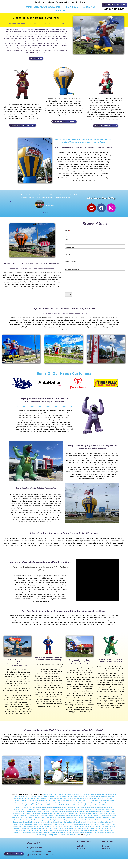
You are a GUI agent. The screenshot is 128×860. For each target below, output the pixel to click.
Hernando (52, 811)
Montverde (91, 819)
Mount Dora (105, 819)
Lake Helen (111, 815)
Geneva (34, 809)
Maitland (30, 819)
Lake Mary (15, 817)
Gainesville (27, 809)
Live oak (89, 817)
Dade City (104, 802)
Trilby (96, 832)
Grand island (80, 809)
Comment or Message (72, 271)
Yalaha (63, 836)
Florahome (81, 807)
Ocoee (87, 822)
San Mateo (85, 828)
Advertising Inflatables (48, 7)
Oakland (69, 822)
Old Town (105, 822)
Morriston (98, 819)
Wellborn (47, 834)
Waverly (23, 834)
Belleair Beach (64, 798)
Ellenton (33, 807)
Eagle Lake (89, 804)
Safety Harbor (39, 828)
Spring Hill (60, 830)
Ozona (99, 824)
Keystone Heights (18, 815)
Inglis (58, 813)
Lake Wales (43, 817)
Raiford (15, 828)
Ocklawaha (80, 822)
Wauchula (16, 834)
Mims (79, 819)
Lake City (78, 815)
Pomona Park (85, 826)
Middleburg (72, 819)
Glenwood (55, 809)
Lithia (84, 817)
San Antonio (78, 828)
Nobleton (58, 822)
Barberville (41, 798)
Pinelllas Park (57, 826)
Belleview (73, 798)
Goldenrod (62, 809)
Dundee (65, 804)
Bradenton (104, 798)
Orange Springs (53, 824)
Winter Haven (102, 834)
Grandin (87, 809)
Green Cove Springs (97, 809)
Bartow (47, 798)
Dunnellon (77, 804)
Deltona (47, 804)
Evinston (43, 807)
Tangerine (45, 832)
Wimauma (76, 834)
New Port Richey (25, 822)
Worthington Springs (53, 836)
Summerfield (91, 830)
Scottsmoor (17, 830)
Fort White (102, 807)
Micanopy (65, 819)
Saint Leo (66, 828)
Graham (73, 809)
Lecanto (73, 817)
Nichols (52, 822)
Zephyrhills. (86, 836)
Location (68, 256)
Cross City (69, 802)
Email (66, 241)
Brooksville (45, 800)
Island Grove (90, 813)
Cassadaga (70, 800)
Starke (75, 830)
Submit (68, 296)
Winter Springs (42, 836)
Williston (69, 834)
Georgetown (41, 809)
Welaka (41, 834)
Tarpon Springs (53, 832)
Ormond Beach (68, 824)
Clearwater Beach (33, 802)
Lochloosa (96, 817)
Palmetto (29, 826)
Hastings (38, 811)
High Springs (60, 811)
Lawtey (68, 817)
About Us (61, 10)
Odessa (91, 822)
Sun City (105, 830)
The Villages (75, 832)
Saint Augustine (49, 828)
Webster (28, 834)
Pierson (49, 826)
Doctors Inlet (54, 804)
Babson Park (29, 798)
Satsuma (112, 828)
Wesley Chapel (54, 834)
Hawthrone (44, 811)
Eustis (38, 807)
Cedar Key (85, 800)
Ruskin (32, 828)
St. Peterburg (68, 830)
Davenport (110, 802)
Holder (76, 811)
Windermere (84, 834)
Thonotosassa (84, 832)
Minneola (84, 819)
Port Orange (94, 826)
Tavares (61, 832)
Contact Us (89, 7)
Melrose (59, 819)
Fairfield (49, 807)
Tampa (39, 832)
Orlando (60, 824)
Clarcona (16, 802)
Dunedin (71, 804)
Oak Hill (64, 822)
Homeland (102, 811)
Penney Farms (42, 826)
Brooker (39, 800)
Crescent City (61, 802)
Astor (15, 798)
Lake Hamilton (102, 815)
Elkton (28, 807)
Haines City (24, 811)
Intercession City (65, 813)
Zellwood (77, 836)
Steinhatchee (82, 830)
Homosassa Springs (18, 813)
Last (97, 238)
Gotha (68, 809)
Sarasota (105, 828)
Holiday (80, 811)
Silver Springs (42, 830)
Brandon (21, 800)
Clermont (42, 802)
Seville (36, 830)
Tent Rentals (72, 7)
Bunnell (52, 800)
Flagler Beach (63, 807)
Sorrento (50, 830)
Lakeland (50, 817)
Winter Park (110, 834)
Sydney (28, 832)
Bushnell (58, 800)
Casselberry (78, 800)
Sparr (55, 830)
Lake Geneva (93, 815)
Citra (111, 800)
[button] (11, 203)
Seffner (24, 830)
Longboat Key (104, 817)
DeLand (41, 804)
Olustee (15, 824)
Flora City (88, 807)
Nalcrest (16, 822)
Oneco (20, 824)
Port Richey (102, 826)
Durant (83, 804)
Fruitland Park (19, 809)
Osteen (76, 824)
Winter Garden (92, 834)
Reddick (20, 828)
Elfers (23, 807)
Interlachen (74, 813)
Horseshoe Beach (31, 813)
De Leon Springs (28, 804)
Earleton (96, 804)
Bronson (33, 800)
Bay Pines (53, 798)
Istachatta (97, 813)
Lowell (22, 819)
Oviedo (89, 824)
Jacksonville (105, 813)
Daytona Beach (17, 804)
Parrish (35, 826)
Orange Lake (35, 824)
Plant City (65, 826)
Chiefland (100, 800)
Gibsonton (48, 809)
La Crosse (41, 815)
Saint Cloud (58, 828)
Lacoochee (48, 815)
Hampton (31, 811)
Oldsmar (111, 822)
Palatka (108, 824)
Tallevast (33, 832)
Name (67, 232)
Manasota (37, 819)
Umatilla (101, 832)
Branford (27, 800)
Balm (35, 798)
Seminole (30, 830)
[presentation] (78, 291)
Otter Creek (82, 824)
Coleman (48, 802)
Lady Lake (56, 815)
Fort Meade (95, 807)
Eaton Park (111, 804)
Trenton (92, 832)
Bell (58, 798)
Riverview (27, 828)
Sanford (99, 828)
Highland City (69, 811)
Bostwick (87, 798)
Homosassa (110, 811)
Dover (60, 804)
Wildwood (63, 834)
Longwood (112, 817)
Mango (43, 819)
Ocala (74, 822)
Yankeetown (69, 836)
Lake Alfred (63, 815)
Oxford (94, 824)
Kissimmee (34, 815)
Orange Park (43, 824)
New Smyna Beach (36, 822)
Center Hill (92, 800)
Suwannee (22, 832)
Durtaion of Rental (71, 263)
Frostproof (110, 807)
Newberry (46, 822)
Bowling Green (95, 798)
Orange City (26, 824)
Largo (63, 817)
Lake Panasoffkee (33, 817)
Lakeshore (57, 817)
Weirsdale (35, 834)
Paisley (103, 824)
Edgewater (17, 807)
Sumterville (99, 830)
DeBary (36, 804)
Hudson (40, 813)
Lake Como (85, 815)
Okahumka (98, 822)
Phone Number (70, 249)
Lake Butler (71, 815)
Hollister (86, 811)
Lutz (25, 819)
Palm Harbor (22, 826)
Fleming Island (72, 807)
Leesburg (79, 817)
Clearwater (23, 802)
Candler (63, 800)
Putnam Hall (110, 826)
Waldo (112, 832)
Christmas (106, 800)
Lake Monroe (23, 817)
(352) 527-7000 (114, 9)
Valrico (107, 832)
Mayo (54, 819)
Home (29, 7)
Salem (72, 828)
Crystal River (86, 802)
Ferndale (55, 807)
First (66, 238)
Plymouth (72, 826)
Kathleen (112, 813)
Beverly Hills (80, 798)
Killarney (27, 815)
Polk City (78, 826)
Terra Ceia (68, 832)
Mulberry (112, 819)
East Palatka (103, 804)
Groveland (107, 809)
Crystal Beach (77, 802)
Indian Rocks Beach (49, 813)
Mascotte (49, 819)
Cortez (54, 802)
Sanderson (93, 828)
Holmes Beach (94, 811)
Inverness (82, 813)
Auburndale (21, 798)
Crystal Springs (95, 802)
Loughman (15, 819)
